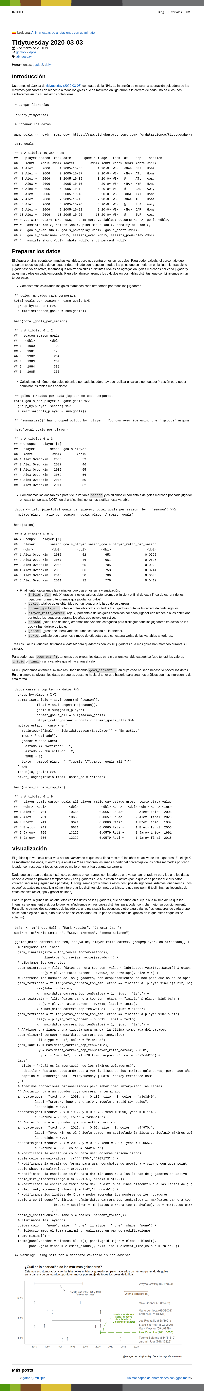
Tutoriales (175, 12)
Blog (161, 12)
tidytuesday (24, 56)
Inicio (17, 12)
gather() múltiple (33, 1373)
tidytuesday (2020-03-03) (64, 85)
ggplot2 (21, 52)
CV (188, 12)
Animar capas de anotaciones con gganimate (63, 32)
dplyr (32, 52)
